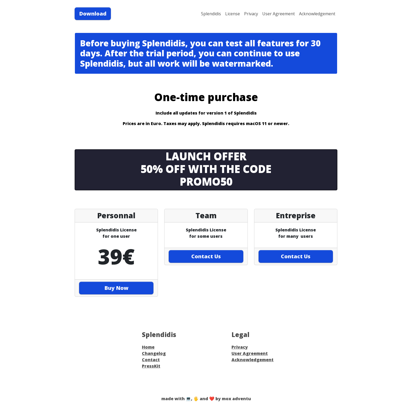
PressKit (151, 366)
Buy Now (116, 287)
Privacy (251, 14)
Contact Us (206, 256)
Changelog (154, 353)
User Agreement (278, 14)
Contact (151, 360)
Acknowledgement (317, 14)
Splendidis (211, 14)
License (232, 14)
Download (92, 13)
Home (148, 347)
